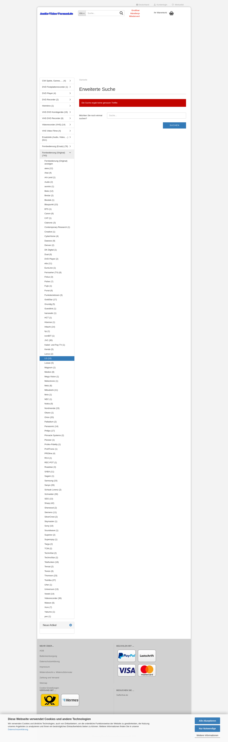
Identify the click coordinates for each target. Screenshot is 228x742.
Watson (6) (49, 604)
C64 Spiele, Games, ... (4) (54, 82)
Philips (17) (49, 432)
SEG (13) (48, 500)
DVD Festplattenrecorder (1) (55, 88)
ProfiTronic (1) (50, 450)
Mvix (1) (48, 396)
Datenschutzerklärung (18, 729)
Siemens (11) (50, 514)
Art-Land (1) (49, 179)
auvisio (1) (49, 188)
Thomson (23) (50, 577)
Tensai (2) (49, 568)
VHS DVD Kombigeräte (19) (55, 113)
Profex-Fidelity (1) (52, 446)
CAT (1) (47, 219)
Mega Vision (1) (51, 378)
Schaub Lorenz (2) (52, 491)
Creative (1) (49, 233)
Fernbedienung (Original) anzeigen (55, 164)
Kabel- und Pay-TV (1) (54, 346)
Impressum (45, 668)
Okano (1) (49, 414)
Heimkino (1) (48, 107)
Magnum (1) (50, 369)
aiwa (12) (48, 170)
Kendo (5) (49, 351)
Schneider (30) (51, 496)
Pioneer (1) (49, 441)
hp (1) (47, 333)
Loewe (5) (49, 364)
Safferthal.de (122, 696)
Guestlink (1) (50, 310)
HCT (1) (48, 319)
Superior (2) (49, 536)
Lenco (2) (48, 355)
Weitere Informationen (207, 735)
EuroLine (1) (50, 269)
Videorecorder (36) (53, 600)
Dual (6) (48, 256)
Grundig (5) (49, 306)
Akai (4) (48, 174)
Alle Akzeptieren (207, 721)
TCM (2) (48, 550)
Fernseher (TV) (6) (53, 274)
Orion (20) (49, 419)
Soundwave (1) (51, 532)
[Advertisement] (114, 53)
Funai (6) (48, 292)
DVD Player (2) (51, 260)
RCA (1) (48, 459)
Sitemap (43, 684)
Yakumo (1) (49, 613)
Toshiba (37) (50, 582)
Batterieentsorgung (48, 657)
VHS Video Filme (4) (51, 132)
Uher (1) (48, 586)
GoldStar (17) (50, 301)
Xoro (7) (48, 609)
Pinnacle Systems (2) (54, 437)
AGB (42, 652)
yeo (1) (47, 618)
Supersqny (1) (50, 541)
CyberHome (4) (51, 238)
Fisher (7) (48, 283)
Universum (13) (51, 591)
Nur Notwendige (207, 728)
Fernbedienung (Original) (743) (53, 155)
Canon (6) (49, 215)
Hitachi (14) (49, 328)
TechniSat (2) (50, 554)
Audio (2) (48, 183)
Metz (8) (48, 387)
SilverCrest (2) (51, 518)
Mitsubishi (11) (51, 392)
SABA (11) (49, 473)
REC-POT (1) (50, 464)
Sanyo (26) (49, 486)
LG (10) (47, 360)
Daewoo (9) (49, 242)
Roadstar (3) (50, 468)
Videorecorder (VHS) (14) (53, 126)
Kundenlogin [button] (160, 5)
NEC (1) (48, 401)
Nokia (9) (48, 405)
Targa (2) (48, 545)
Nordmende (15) (52, 410)
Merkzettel (178, 5)
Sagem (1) (49, 477)
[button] (143, 4)
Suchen (174, 127)
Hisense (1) (49, 324)
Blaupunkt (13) (51, 206)
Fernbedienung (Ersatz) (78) (55, 148)
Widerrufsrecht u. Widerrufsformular (56, 674)
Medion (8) (49, 373)
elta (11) (48, 265)
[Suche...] (82, 13)
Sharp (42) (49, 505)
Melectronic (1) (51, 382)
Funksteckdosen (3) (53, 297)
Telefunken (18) (51, 563)
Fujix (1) (48, 287)
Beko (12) (48, 192)
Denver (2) (49, 247)
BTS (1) (48, 210)
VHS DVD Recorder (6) (52, 120)
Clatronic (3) (50, 224)
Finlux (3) (48, 278)
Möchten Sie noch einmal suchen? (90, 118)
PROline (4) (49, 455)
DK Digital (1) (50, 251)
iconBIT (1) (49, 337)
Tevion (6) (49, 573)
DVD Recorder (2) (50, 101)
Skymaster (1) (50, 523)
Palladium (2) (50, 423)
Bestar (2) (49, 197)
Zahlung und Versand (49, 679)
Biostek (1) (49, 201)
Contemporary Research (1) (57, 229)
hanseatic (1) (50, 315)
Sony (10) (48, 527)
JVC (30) (48, 342)
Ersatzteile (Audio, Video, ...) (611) (55, 140)
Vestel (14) (49, 595)
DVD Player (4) (49, 95)
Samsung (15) (50, 482)
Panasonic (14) (51, 428)
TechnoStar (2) (51, 559)
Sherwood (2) (50, 509)
